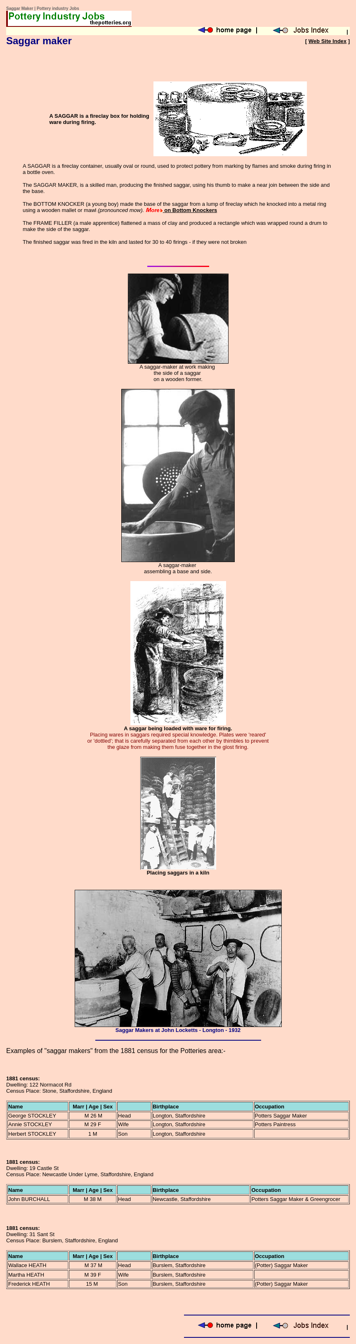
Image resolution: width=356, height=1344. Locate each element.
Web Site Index (328, 41)
